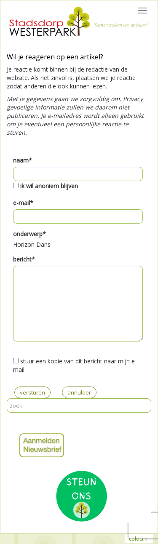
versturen (32, 392)
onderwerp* (29, 234)
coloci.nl (139, 538)
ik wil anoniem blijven (49, 186)
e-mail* (23, 203)
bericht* (24, 259)
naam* (22, 160)
